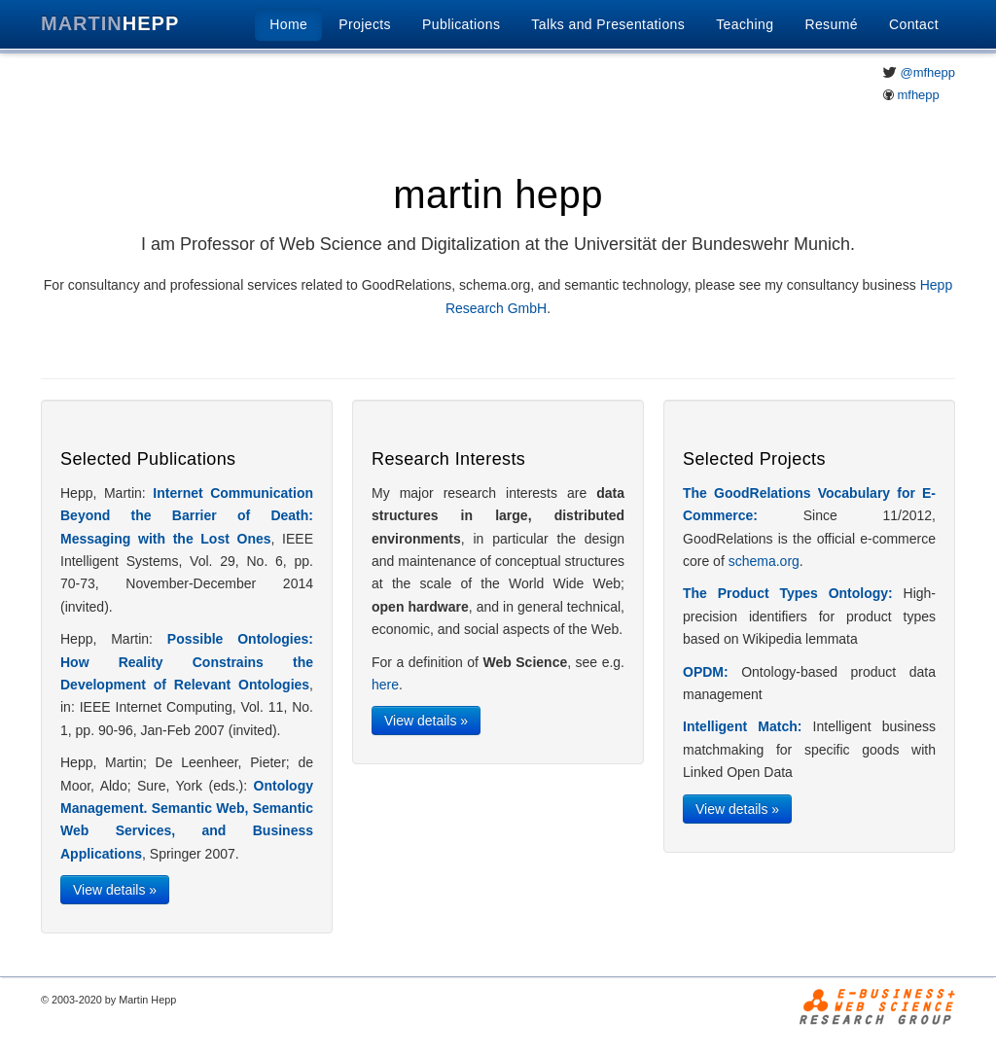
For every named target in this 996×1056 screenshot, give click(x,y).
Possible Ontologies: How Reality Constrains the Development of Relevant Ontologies (186, 661)
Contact (914, 24)
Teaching (744, 24)
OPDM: (706, 672)
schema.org (764, 561)
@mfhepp (927, 72)
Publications (461, 24)
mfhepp (918, 95)
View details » (115, 890)
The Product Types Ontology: (788, 593)
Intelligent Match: (742, 726)
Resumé (831, 24)
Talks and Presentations (608, 24)
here (385, 684)
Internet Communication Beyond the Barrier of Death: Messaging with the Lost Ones (186, 515)
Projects (364, 24)
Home (288, 24)
